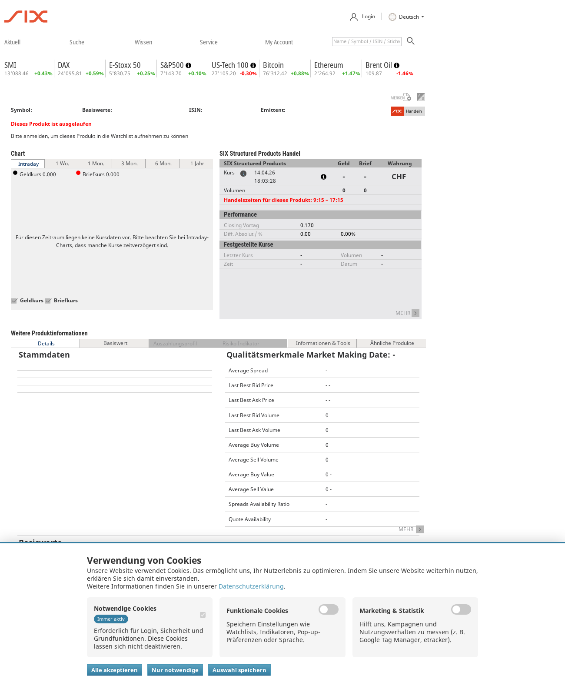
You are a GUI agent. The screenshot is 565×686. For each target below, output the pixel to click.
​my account (279, 41)
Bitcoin (273, 65)
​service (209, 41)
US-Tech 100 (231, 65)
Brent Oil (380, 65)
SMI (10, 65)
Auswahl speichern (239, 670)
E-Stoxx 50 (125, 65)
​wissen (143, 41)
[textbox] (367, 41)
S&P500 (173, 65)
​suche (77, 41)
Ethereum (328, 65)
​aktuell (12, 41)
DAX (64, 65)
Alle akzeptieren (114, 670)
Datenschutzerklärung (251, 586)
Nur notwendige (175, 670)
